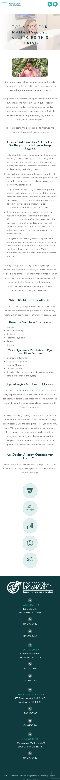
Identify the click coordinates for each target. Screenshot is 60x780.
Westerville (30, 605)
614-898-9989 (30, 623)
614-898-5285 (30, 713)
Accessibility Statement (47, 776)
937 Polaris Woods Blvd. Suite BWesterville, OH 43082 (30, 700)
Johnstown (30, 649)
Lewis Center (30, 739)
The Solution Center (30, 694)
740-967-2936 (30, 668)
